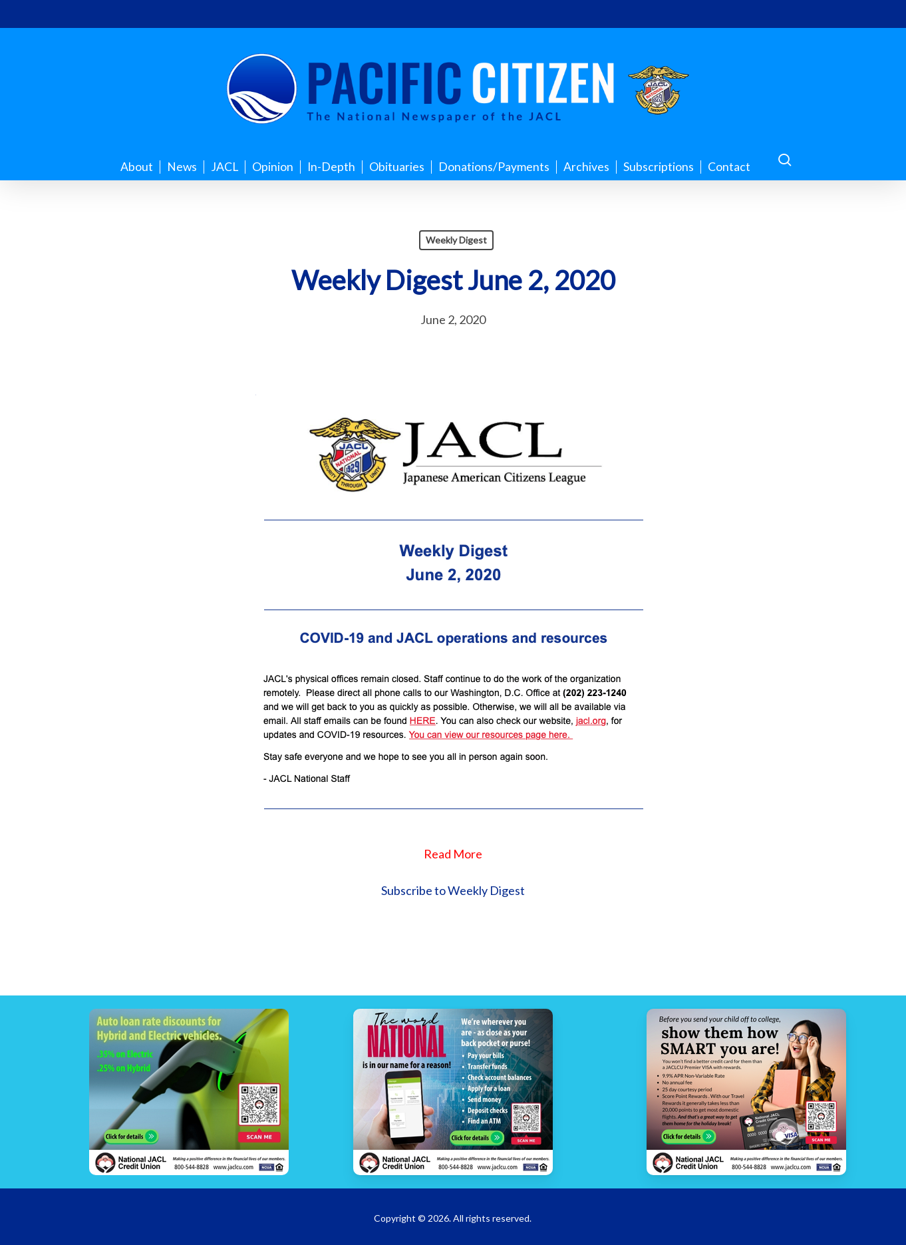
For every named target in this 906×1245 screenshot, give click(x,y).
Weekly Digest (456, 240)
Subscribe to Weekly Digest (453, 890)
